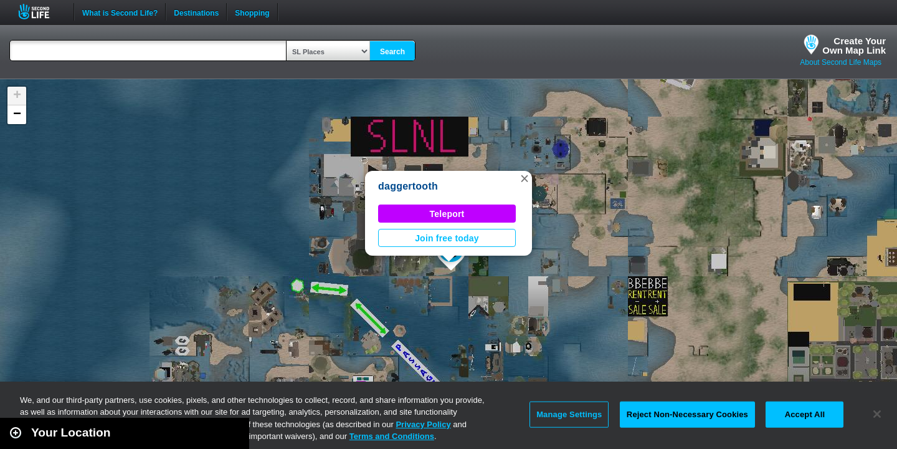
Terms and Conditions (391, 436)
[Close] (877, 414)
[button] (524, 178)
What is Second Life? (120, 12)
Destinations (196, 12)
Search (392, 51)
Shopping (252, 12)
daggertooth (408, 186)
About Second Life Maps (840, 62)
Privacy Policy (423, 424)
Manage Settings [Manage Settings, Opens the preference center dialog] (569, 414)
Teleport (447, 214)
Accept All (805, 414)
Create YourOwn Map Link (854, 46)
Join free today (447, 238)
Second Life (40, 11)
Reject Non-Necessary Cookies (687, 414)
